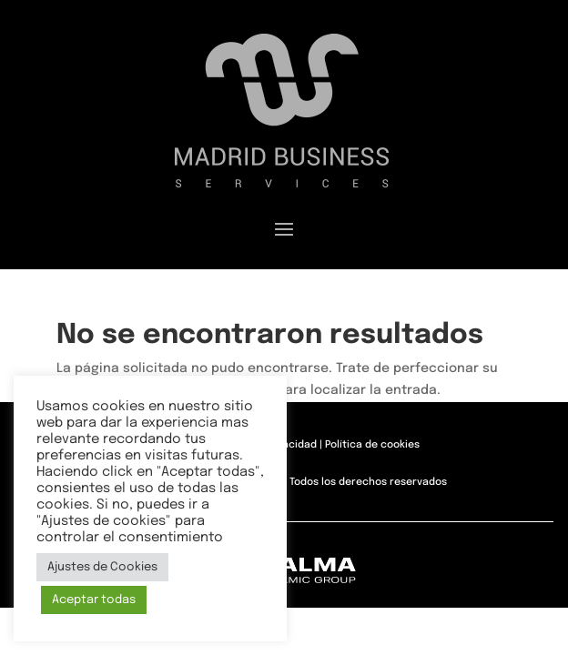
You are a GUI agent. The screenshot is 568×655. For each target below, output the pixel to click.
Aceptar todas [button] (94, 600)
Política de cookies (372, 444)
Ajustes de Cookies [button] (102, 567)
